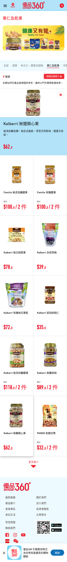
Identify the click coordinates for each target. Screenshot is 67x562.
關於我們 (41, 497)
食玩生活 (10, 514)
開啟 (57, 552)
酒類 (14, 65)
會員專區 (10, 508)
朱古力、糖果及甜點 (32, 65)
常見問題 (10, 522)
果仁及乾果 (53, 65)
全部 (6, 65)
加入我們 (41, 503)
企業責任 (41, 514)
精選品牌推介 (54, 76)
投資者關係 (42, 508)
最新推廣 (10, 497)
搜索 (6, 76)
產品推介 (10, 503)
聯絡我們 (10, 527)
